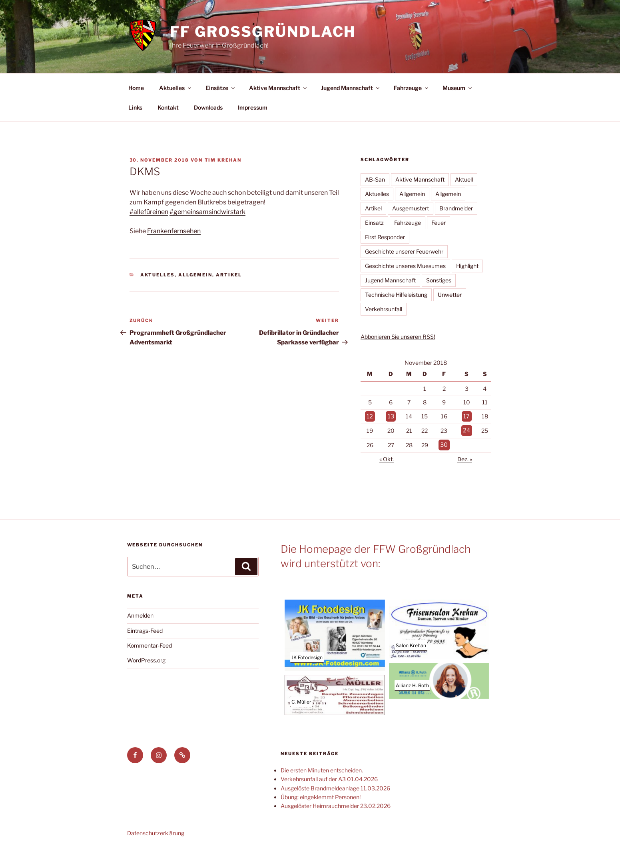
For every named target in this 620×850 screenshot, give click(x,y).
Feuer (438, 222)
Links (135, 107)
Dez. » (464, 457)
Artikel (229, 275)
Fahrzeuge (411, 87)
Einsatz (374, 222)
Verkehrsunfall (383, 309)
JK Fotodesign (307, 656)
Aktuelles (175, 87)
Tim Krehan (223, 160)
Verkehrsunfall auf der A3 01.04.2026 (329, 777)
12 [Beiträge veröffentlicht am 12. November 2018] (370, 416)
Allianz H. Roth (412, 684)
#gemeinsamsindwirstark (207, 212)
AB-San (375, 179)
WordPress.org (146, 659)
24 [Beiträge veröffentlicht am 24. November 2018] (466, 429)
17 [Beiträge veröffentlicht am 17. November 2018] (467, 416)
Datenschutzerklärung (155, 831)
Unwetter (450, 294)
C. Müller (301, 700)
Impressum (252, 107)
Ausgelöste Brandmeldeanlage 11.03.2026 (335, 786)
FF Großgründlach (263, 31)
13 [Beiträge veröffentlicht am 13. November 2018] (390, 416)
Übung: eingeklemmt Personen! (321, 795)
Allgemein (195, 275)
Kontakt (168, 107)
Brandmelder (456, 208)
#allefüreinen (149, 212)
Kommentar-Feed (149, 644)
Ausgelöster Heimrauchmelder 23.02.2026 (336, 804)
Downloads (208, 107)
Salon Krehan (411, 644)
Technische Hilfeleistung (396, 294)
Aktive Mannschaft (278, 87)
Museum (458, 87)
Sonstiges (438, 280)
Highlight (467, 265)
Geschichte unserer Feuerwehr (404, 251)
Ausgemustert (410, 208)
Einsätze (220, 87)
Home (136, 87)
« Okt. (386, 457)
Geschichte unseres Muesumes (405, 265)
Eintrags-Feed (145, 629)
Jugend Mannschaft (351, 87)
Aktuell (464, 179)
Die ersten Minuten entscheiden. (322, 768)
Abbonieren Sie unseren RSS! (398, 336)
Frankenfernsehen (174, 231)
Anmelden (140, 614)
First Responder (385, 237)
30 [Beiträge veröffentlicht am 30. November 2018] (444, 443)
